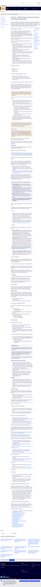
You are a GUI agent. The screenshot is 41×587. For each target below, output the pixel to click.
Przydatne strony (14, 533)
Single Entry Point (21, 8)
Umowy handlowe (16, 8)
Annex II (13, 169)
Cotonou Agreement (26, 487)
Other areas (36, 49)
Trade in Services (36, 45)
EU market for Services (26, 449)
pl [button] (23, 3)
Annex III (13, 327)
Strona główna (7, 8)
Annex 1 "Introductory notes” (18, 170)
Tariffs (35, 32)
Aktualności (3, 533)
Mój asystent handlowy (3, 8)
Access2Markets (3, 563)
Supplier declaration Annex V (16, 526)
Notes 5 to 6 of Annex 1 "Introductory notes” (21, 222)
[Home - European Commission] (6, 576)
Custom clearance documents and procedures (36, 38)
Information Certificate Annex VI (17, 516)
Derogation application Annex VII (17, 514)
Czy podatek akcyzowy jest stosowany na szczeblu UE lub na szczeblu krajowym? (20, 547)
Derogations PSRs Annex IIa (16, 515)
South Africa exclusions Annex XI (17, 525)
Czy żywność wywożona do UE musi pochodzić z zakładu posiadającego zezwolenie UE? (20, 551)
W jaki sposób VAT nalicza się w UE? (33, 546)
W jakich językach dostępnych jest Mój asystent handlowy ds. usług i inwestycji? (7, 555)
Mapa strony (33, 566)
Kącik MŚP (24, 8)
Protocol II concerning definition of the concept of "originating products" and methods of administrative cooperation (22, 154)
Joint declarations (15, 519)
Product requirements (36, 36)
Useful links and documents (36, 51)
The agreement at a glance (37, 31)
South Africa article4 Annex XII (17, 524)
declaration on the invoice (16, 363)
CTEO (33, 8)
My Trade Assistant (22, 122)
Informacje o (38, 8)
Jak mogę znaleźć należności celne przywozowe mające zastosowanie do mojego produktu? (20, 540)
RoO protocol (14, 523)
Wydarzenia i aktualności (29, 8)
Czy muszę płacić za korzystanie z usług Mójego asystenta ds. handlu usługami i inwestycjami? (33, 551)
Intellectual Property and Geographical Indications (36, 42)
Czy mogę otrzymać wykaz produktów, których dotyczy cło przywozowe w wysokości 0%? (7, 547)
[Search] (38, 3)
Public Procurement (37, 46)
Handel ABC (11, 8)
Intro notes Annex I (15, 517)
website (28, 435)
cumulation (28, 227)
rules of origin (22, 138)
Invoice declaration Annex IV (16, 518)
